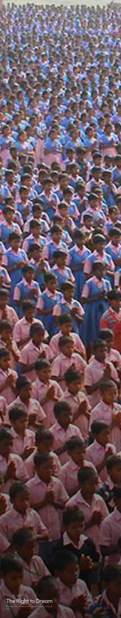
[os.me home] (8, 2)
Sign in (108, 1)
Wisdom (101, 2)
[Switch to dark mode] (115, 2)
